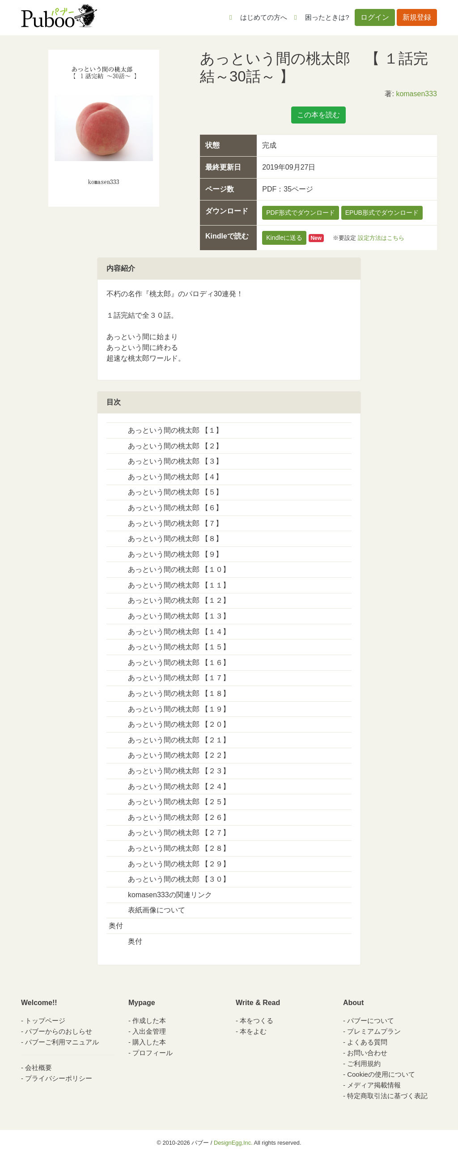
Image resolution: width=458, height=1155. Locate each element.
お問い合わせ (367, 1053)
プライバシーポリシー (58, 1078)
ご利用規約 (364, 1063)
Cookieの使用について (381, 1074)
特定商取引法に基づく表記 (387, 1096)
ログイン (374, 17)
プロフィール (152, 1053)
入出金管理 (149, 1031)
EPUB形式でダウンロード (382, 212)
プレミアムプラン (374, 1031)
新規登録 (417, 17)
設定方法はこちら (381, 237)
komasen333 (416, 94)
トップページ (45, 1020)
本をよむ (253, 1031)
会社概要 (38, 1067)
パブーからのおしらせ (58, 1031)
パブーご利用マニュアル (62, 1042)
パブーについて (370, 1020)
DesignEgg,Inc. (233, 1142)
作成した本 (149, 1020)
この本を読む (318, 115)
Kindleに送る (284, 237)
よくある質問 (367, 1042)
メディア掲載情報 (374, 1085)
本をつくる (256, 1020)
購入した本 (149, 1042)
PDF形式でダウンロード (300, 212)
